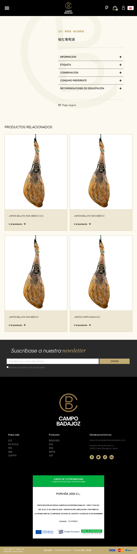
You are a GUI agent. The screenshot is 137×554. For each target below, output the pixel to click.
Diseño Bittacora (63, 550)
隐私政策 (48, 550)
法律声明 (12, 455)
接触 (10, 451)
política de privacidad (32, 367)
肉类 (51, 444)
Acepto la (27, 367)
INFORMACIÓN (68, 56)
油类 (51, 455)
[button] (7, 8)
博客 (10, 448)
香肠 (51, 448)
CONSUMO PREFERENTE (73, 80)
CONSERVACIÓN (69, 72)
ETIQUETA (65, 64)
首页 (60, 31)
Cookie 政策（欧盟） (83, 550)
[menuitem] (131, 8)
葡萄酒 (68, 31)
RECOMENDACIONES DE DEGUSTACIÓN (82, 88)
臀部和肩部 (54, 440)
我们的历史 (13, 444)
